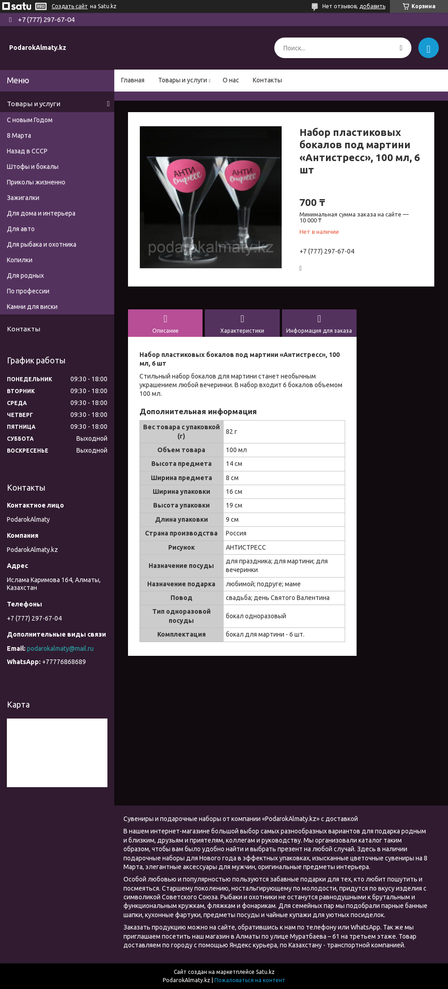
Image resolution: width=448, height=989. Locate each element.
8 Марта (19, 135)
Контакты (267, 80)
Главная (132, 80)
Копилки (19, 260)
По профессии (28, 291)
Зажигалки (23, 197)
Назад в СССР (27, 151)
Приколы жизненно (36, 182)
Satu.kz (265, 972)
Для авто (21, 228)
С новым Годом (30, 120)
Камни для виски (32, 306)
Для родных (25, 275)
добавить (372, 6)
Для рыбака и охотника (41, 244)
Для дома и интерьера (41, 213)
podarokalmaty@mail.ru (60, 648)
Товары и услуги (182, 80)
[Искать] (401, 48)
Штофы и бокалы (33, 166)
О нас (231, 80)
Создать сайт (70, 6)
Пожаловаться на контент (249, 980)
